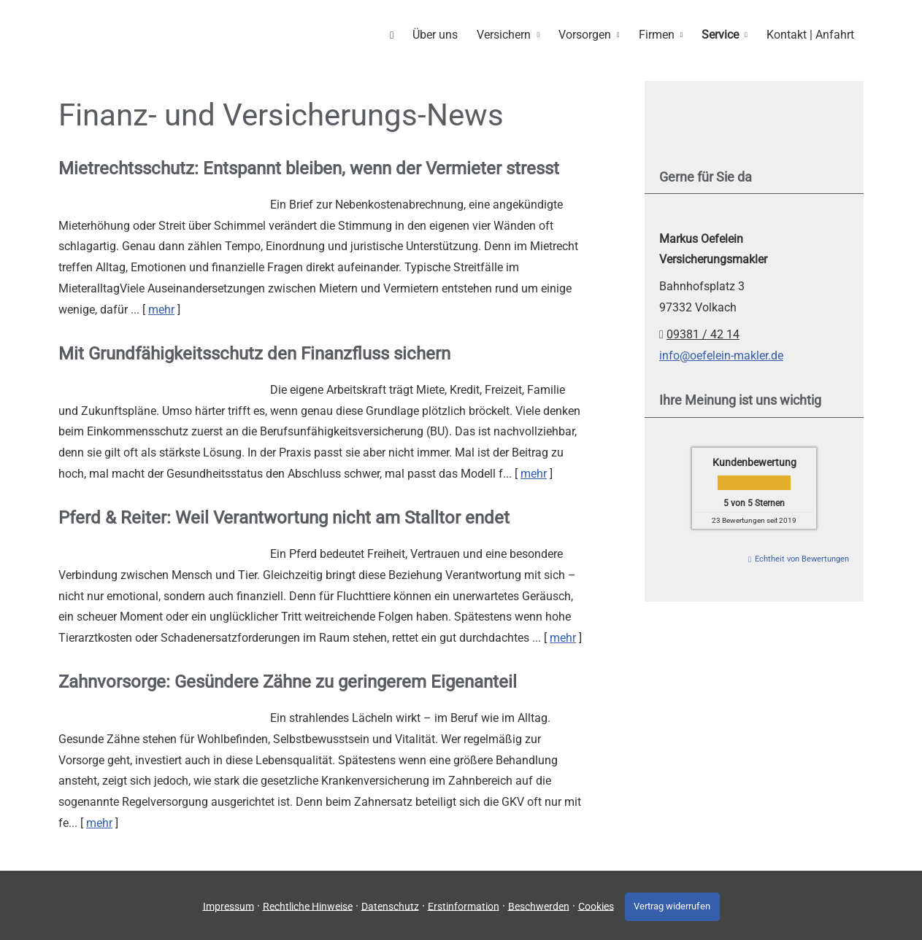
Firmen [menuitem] (660, 34)
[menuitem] (401, 33)
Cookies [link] (593, 904)
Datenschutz (387, 904)
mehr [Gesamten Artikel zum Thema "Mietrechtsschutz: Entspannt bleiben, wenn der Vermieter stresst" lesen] (161, 309)
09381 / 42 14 (702, 334)
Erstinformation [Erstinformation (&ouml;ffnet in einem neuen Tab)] (460, 904)
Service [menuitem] (722, 34)
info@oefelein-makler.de (721, 355)
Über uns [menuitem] (443, 34)
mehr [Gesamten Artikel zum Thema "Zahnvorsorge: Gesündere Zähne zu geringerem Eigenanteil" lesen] (99, 822)
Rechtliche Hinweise (305, 904)
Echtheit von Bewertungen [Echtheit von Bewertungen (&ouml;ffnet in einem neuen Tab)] (802, 558)
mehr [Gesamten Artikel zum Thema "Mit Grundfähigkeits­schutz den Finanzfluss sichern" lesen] (533, 473)
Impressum (225, 904)
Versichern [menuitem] (510, 34)
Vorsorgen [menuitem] (590, 34)
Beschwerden (535, 904)
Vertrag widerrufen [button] (672, 904)
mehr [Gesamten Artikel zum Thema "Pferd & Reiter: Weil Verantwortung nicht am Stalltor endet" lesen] (563, 637)
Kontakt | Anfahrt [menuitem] (811, 34)
